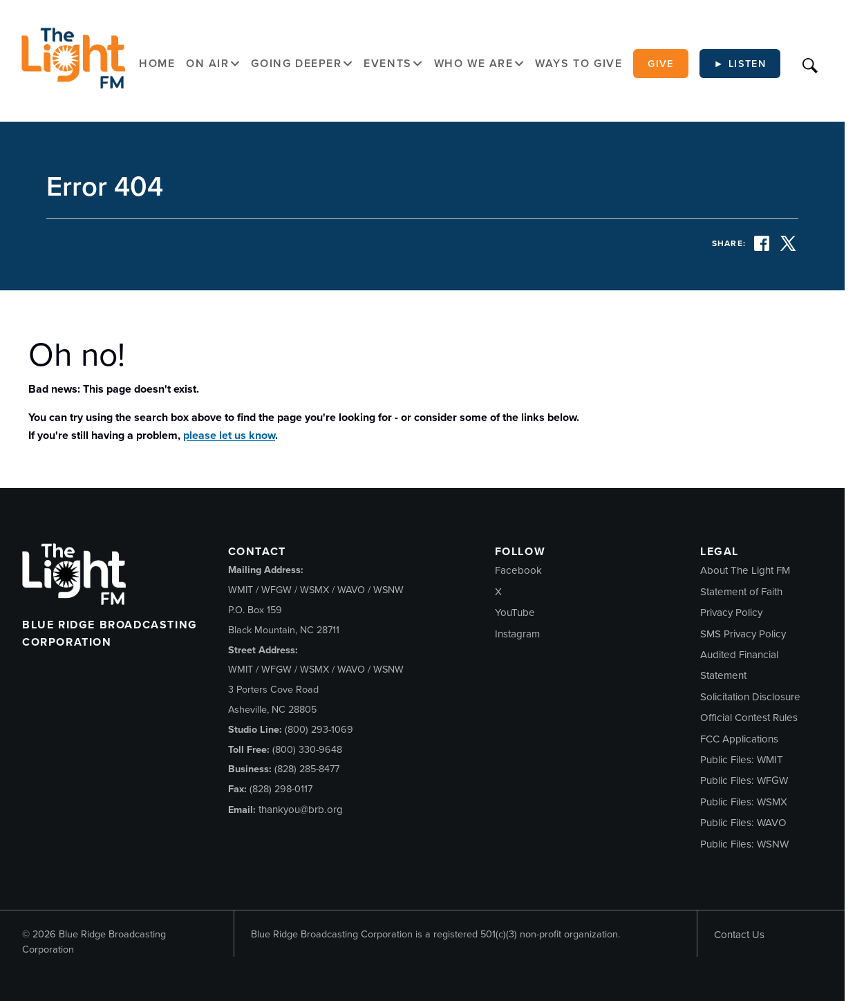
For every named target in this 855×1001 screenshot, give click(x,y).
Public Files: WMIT (741, 759)
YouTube (515, 612)
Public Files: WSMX (743, 802)
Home (157, 63)
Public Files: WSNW (744, 844)
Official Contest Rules (749, 717)
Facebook (518, 570)
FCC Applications (739, 739)
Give (661, 63)
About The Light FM (745, 570)
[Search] (810, 64)
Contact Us (739, 934)
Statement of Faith (741, 591)
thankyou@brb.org (301, 809)
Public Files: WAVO (743, 822)
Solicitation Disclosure (750, 696)
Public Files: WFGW (744, 780)
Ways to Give (578, 63)
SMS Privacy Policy (743, 634)
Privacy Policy (731, 612)
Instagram (517, 634)
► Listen (740, 63)
